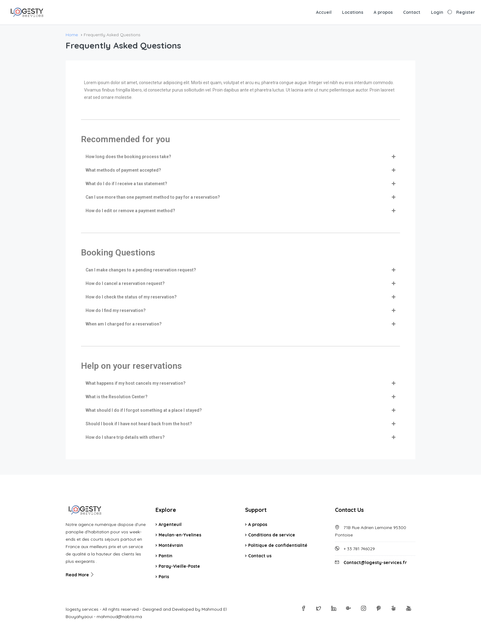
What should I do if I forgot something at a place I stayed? (144, 410)
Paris (164, 576)
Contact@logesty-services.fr (375, 562)
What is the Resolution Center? (117, 396)
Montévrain (171, 545)
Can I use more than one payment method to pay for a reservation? (153, 197)
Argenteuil (170, 524)
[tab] (240, 156)
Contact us (259, 556)
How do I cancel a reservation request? (125, 283)
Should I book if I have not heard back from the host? (139, 423)
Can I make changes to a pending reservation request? (141, 269)
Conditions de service (271, 535)
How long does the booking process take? (128, 156)
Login (437, 12)
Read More (80, 575)
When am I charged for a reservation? (124, 323)
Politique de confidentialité (277, 545)
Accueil (324, 12)
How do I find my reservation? (116, 310)
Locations (352, 12)
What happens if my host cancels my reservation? (136, 383)
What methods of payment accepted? (123, 170)
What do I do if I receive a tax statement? (126, 183)
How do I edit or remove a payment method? (130, 210)
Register (465, 12)
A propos (383, 12)
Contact (411, 12)
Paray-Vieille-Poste (179, 566)
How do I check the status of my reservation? (131, 296)
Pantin (165, 556)
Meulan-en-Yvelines (180, 535)
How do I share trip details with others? (125, 437)
